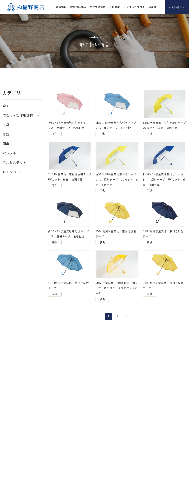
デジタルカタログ (134, 7)
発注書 (152, 7)
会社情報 (114, 7)
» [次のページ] (126, 316)
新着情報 (61, 7)
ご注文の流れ (97, 7)
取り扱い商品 (78, 7)
